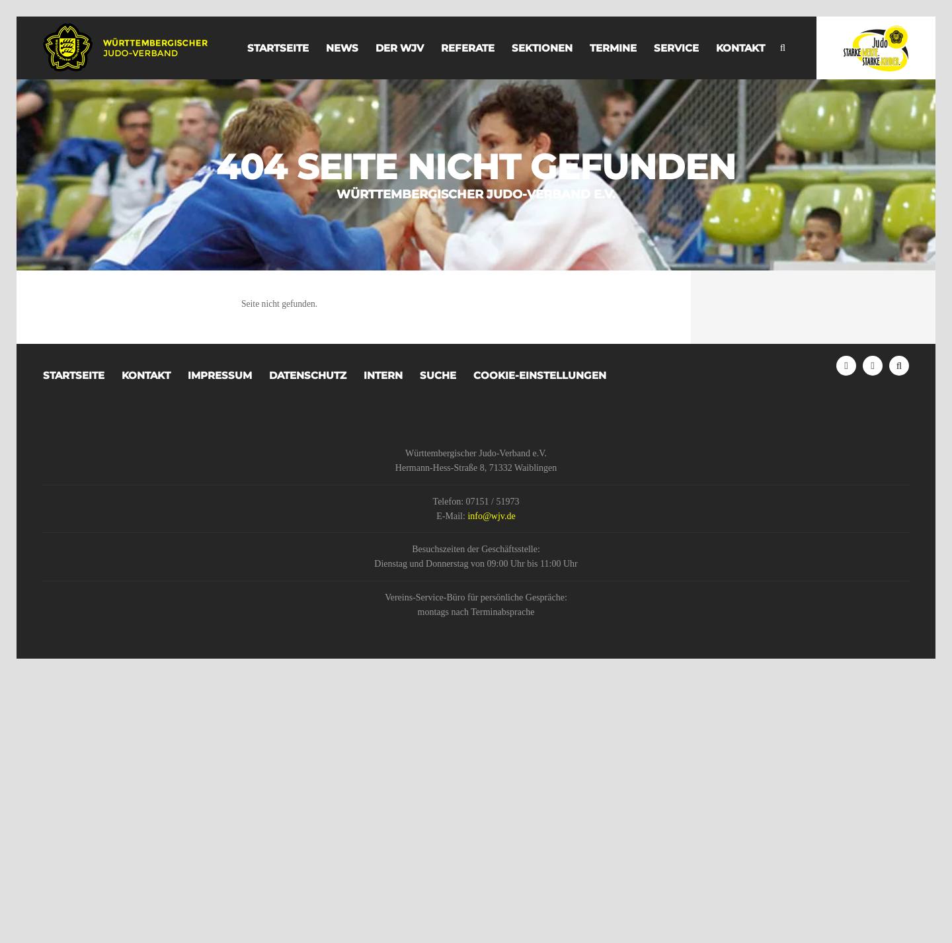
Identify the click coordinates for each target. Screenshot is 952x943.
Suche (438, 375)
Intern (383, 375)
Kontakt (740, 48)
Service (676, 48)
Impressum (220, 375)
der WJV (400, 48)
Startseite (278, 48)
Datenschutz (307, 375)
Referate (468, 48)
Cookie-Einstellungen (539, 375)
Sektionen (542, 48)
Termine (613, 48)
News (342, 48)
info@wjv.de (491, 516)
